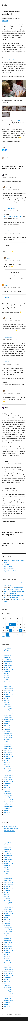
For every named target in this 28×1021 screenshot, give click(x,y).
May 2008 (7, 740)
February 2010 (8, 709)
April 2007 (7, 767)
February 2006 (8, 795)
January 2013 (7, 653)
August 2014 (7, 649)
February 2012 (8, 661)
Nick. (4, 5)
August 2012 (7, 655)
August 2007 (7, 758)
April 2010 (7, 704)
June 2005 (7, 812)
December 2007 (8, 750)
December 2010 (8, 688)
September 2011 (8, 669)
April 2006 (7, 791)
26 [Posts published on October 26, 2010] (7, 634)
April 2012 (7, 657)
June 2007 (7, 762)
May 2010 (6, 702)
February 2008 (8, 746)
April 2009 (7, 729)
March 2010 (7, 707)
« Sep (3, 636)
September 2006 (8, 781)
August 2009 (7, 721)
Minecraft (5, 20)
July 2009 (6, 723)
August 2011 (7, 671)
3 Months (6, 564)
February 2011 (8, 684)
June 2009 (7, 725)
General (24, 157)
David (7, 297)
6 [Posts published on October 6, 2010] (10, 624)
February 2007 (8, 771)
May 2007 (6, 764)
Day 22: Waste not (9, 568)
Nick (5, 157)
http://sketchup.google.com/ (12, 216)
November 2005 (8, 802)
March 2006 (7, 793)
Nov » (8, 636)
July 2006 (6, 785)
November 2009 (8, 715)
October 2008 (8, 738)
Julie (5, 591)
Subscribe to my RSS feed (11, 828)
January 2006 (8, 798)
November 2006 (8, 777)
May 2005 (6, 814)
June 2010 (6, 700)
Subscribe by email (9, 830)
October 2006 (8, 779)
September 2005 (8, 806)
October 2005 (8, 804)
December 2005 (8, 800)
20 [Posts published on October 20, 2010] (10, 631)
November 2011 (8, 665)
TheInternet (11, 208)
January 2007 (8, 773)
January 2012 (7, 663)
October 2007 (8, 754)
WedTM (7, 362)
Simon (9, 231)
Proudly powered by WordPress (13, 1014)
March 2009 (7, 731)
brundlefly (8, 337)
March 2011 (7, 682)
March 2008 (7, 744)
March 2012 (7, 659)
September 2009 (8, 719)
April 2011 (6, 680)
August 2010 (7, 696)
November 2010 (8, 690)
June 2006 (7, 787)
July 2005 (6, 810)
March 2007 (7, 769)
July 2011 (6, 673)
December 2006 (8, 775)
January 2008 (8, 748)
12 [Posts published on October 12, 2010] (7, 628)
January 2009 (8, 735)
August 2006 (7, 783)
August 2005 (7, 808)
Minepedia (21, 121)
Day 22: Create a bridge (10, 571)
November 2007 (8, 752)
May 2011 (6, 678)
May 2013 (6, 651)
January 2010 (7, 711)
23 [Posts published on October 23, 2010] (20, 631)
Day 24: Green (8, 566)
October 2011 (7, 667)
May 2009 (7, 727)
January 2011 (7, 686)
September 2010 (8, 694)
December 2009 (8, 713)
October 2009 (8, 717)
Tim (6, 285)
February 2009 (8, 733)
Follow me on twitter (10, 826)
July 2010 (6, 698)
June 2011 (6, 675)
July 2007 (6, 760)
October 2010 (7, 692)
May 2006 (7, 789)
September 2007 (8, 756)
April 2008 (7, 742)
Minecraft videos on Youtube (16, 60)
